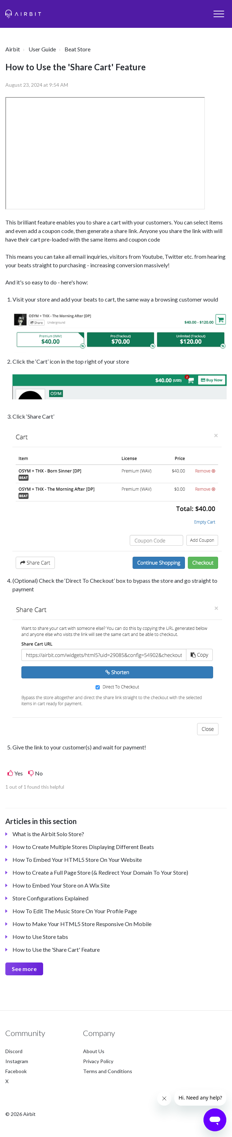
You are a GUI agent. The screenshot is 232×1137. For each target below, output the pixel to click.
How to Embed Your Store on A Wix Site (61, 885)
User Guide (42, 49)
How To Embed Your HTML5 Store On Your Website (77, 859)
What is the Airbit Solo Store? (48, 833)
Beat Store (78, 49)
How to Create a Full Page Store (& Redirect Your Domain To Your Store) (100, 872)
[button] (219, 14)
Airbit (12, 49)
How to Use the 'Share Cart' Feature (56, 949)
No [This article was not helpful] (39, 773)
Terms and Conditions (107, 1071)
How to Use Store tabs (40, 936)
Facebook (16, 1071)
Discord (13, 1051)
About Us (93, 1051)
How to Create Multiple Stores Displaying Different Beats (83, 846)
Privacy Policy (98, 1061)
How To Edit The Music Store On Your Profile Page (74, 911)
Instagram (16, 1061)
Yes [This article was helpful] (18, 773)
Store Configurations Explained (50, 898)
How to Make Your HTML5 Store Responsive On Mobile (81, 923)
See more (24, 968)
